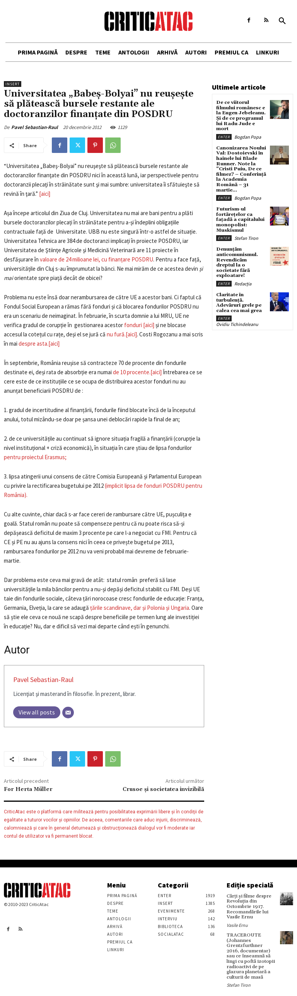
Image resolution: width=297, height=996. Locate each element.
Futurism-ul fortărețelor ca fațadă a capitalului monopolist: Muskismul (240, 217)
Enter (224, 135)
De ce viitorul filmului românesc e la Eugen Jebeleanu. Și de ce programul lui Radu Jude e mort (240, 115)
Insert (12, 84)
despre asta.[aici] (39, 343)
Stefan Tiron (246, 235)
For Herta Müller (28, 789)
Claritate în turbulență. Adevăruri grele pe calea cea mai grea (239, 293)
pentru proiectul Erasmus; (35, 457)
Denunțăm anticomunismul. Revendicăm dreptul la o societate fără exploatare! (240, 256)
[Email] (68, 712)
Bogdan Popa (247, 136)
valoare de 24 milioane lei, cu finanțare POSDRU (96, 259)
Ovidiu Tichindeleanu (237, 314)
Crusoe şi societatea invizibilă (163, 789)
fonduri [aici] (139, 325)
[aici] (44, 193)
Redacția (242, 274)
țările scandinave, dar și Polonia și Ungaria (139, 607)
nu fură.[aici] (122, 334)
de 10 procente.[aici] (137, 372)
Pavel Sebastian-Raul (34, 127)
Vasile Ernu (237, 924)
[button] (282, 21)
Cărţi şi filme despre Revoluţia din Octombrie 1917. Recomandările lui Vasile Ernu (249, 906)
